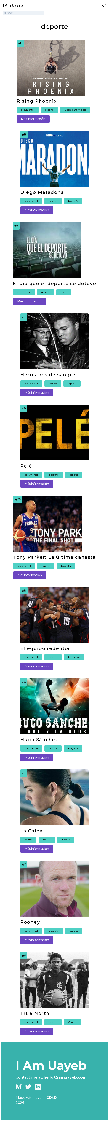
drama (28, 839)
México (46, 839)
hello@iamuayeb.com (65, 1077)
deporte (49, 109)
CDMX (52, 1098)
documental (27, 109)
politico (53, 383)
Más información (33, 119)
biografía (73, 201)
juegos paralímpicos (75, 109)
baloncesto (74, 657)
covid (63, 292)
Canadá (72, 1022)
